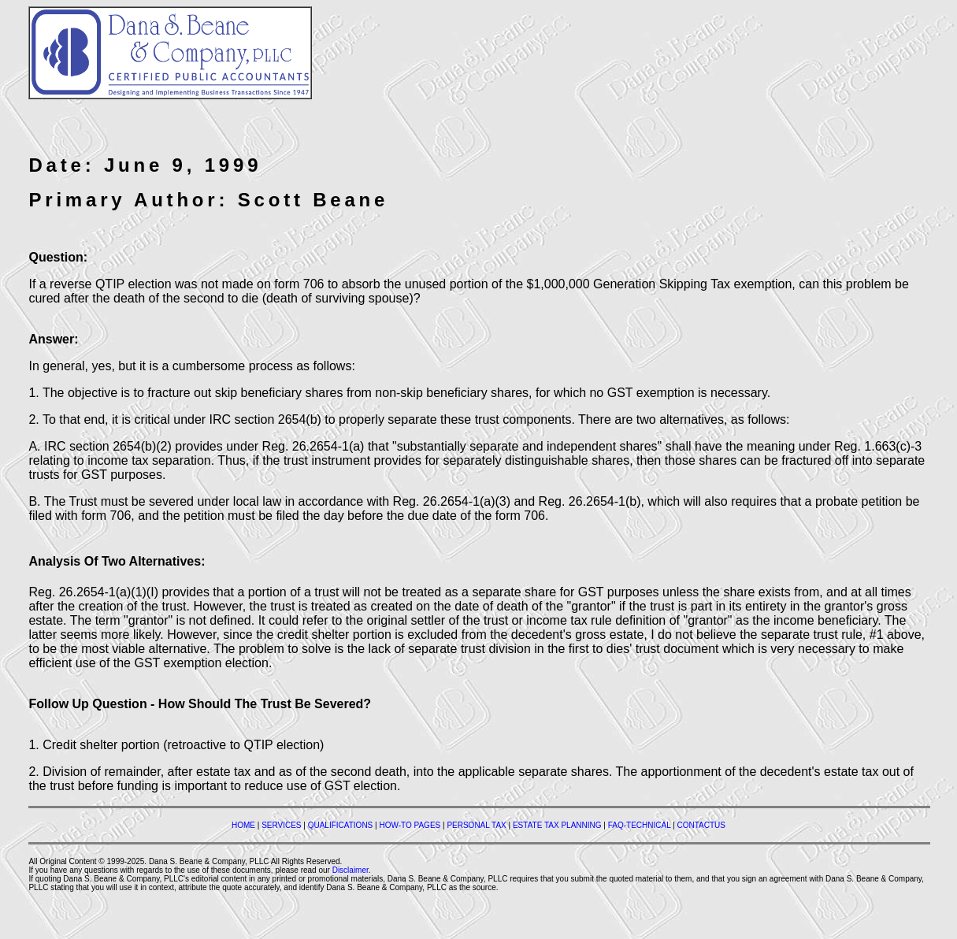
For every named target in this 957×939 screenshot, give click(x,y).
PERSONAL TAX (476, 825)
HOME (243, 825)
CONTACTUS (701, 825)
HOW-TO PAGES (409, 825)
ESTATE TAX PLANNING (557, 825)
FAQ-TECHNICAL (639, 825)
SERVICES (281, 825)
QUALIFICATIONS (340, 825)
